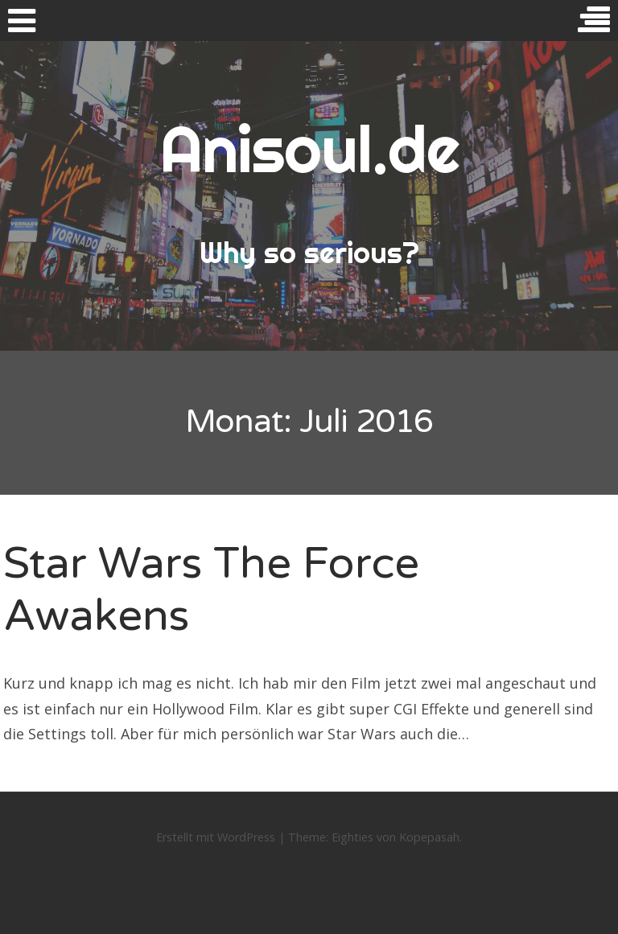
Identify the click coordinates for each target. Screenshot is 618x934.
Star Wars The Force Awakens (211, 589)
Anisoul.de (309, 149)
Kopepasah (429, 837)
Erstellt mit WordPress (215, 837)
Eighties (352, 837)
